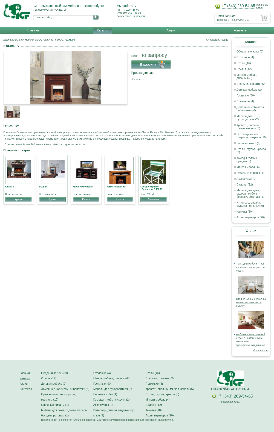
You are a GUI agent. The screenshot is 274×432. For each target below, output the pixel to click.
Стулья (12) (244, 68)
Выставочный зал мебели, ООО (22, 39)
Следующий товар (217, 39)
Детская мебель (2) (249, 89)
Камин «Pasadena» (116, 187)
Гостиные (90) (245, 95)
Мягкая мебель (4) (248, 167)
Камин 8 (43, 187)
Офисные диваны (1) (250, 172)
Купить (18, 199)
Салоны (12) (244, 184)
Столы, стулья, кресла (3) (162, 394)
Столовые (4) (245, 57)
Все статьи (260, 350)
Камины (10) (244, 211)
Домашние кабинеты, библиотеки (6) (250, 109)
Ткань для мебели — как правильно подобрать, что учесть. (251, 267)
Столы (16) (243, 63)
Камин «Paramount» (83, 187)
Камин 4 (9, 187)
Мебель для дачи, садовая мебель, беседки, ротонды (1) (250, 193)
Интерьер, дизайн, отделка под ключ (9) (250, 204)
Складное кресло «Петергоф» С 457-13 (151, 188)
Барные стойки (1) (248, 143)
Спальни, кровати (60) (251, 83)
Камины (59, 39)
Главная (33, 30)
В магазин (153, 199)
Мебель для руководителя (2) (247, 118)
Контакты (240, 30)
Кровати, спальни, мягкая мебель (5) (248, 127)
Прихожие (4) (245, 101)
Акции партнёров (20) (250, 217)
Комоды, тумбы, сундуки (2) (247, 160)
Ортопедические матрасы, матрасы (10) (251, 136)
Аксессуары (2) (246, 178)
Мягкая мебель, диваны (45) (246, 76)
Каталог (102, 30)
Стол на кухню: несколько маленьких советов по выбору (251, 302)
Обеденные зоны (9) (249, 51)
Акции (170, 30)
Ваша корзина (226, 15)
